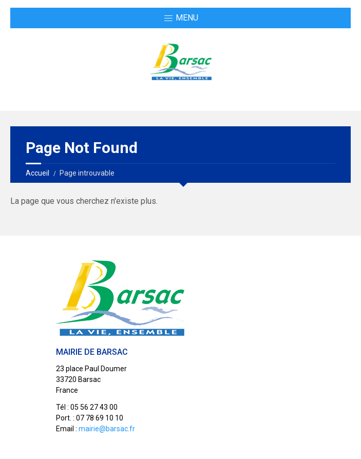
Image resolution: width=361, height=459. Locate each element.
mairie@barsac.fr (107, 429)
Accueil (37, 173)
